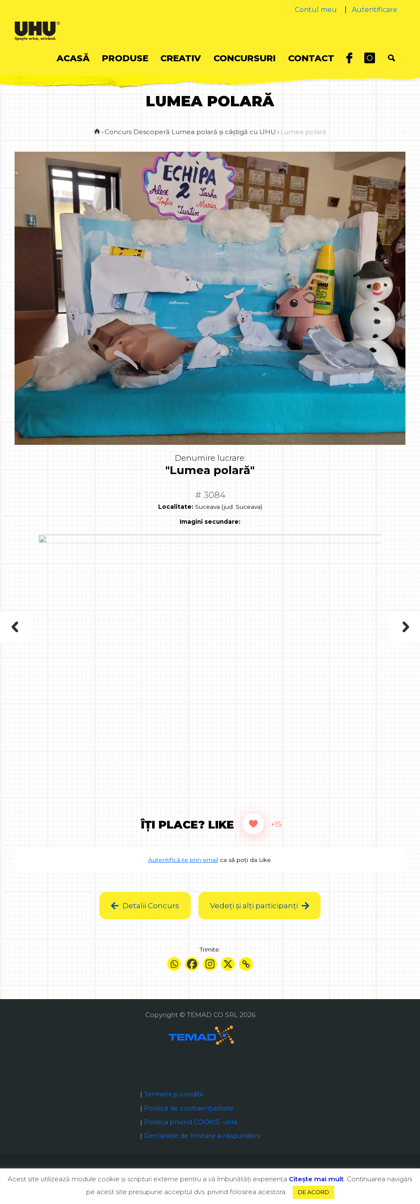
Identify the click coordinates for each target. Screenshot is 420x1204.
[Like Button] (253, 836)
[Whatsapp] (174, 977)
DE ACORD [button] (313, 1192)
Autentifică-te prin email (183, 872)
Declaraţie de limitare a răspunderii (202, 1148)
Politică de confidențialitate (189, 1121)
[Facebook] (192, 977)
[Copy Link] (246, 977)
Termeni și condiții (173, 1107)
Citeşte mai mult (316, 1179)
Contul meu (316, 10)
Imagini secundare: (210, 534)
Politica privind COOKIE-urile (191, 1135)
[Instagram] (210, 977)
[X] (228, 977)
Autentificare (374, 10)
